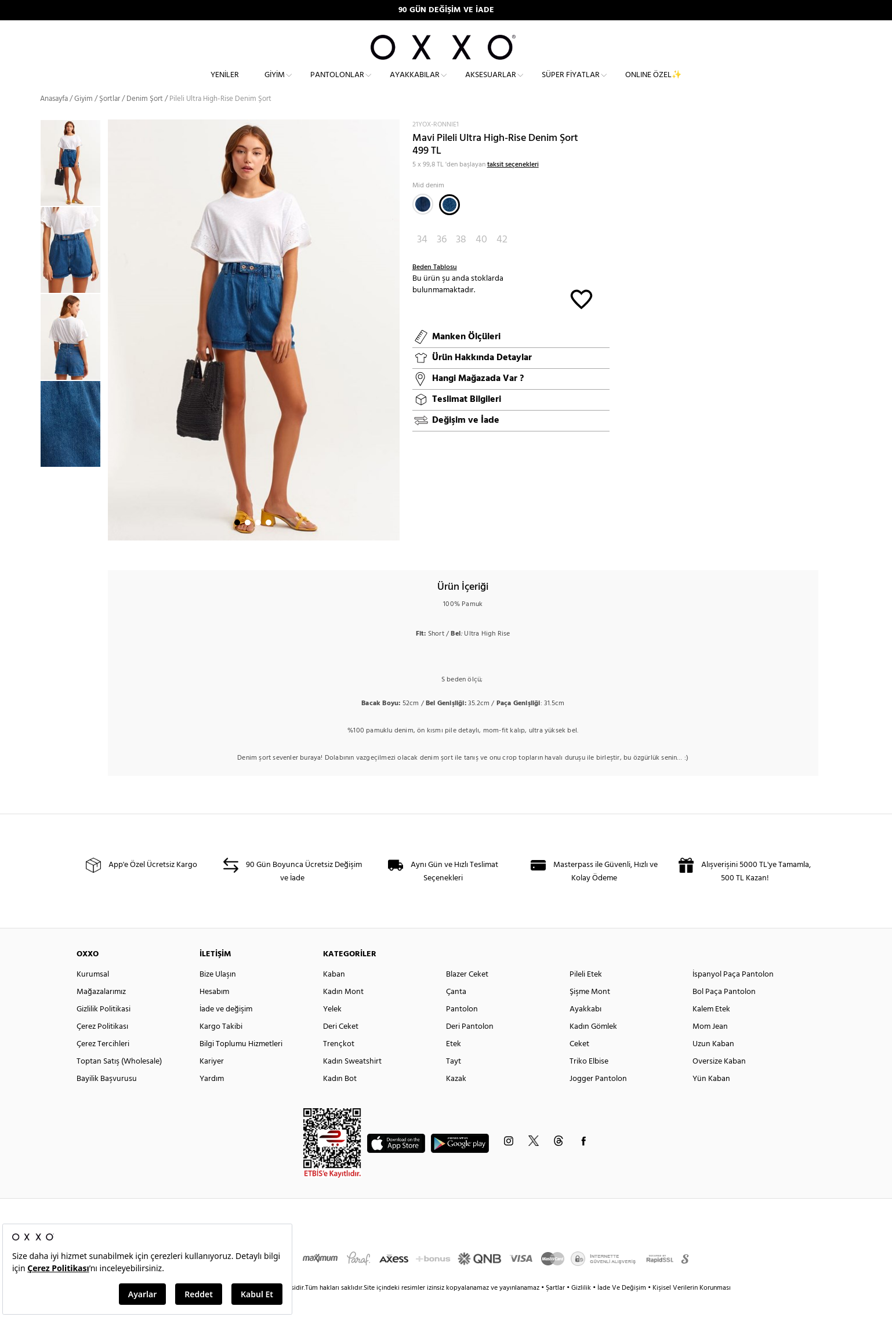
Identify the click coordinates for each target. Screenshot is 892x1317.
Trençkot (338, 1064)
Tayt (453, 1081)
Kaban (334, 994)
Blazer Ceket (467, 994)
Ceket (579, 1064)
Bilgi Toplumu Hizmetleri (241, 1064)
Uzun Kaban (713, 1064)
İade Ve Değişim (621, 1308)
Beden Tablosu (434, 287)
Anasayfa (54, 119)
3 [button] (258, 542)
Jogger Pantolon (598, 1098)
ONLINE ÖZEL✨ (653, 84)
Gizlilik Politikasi (103, 1029)
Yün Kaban (711, 1098)
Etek (453, 1064)
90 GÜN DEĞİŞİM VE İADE (446, 10)
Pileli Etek (586, 994)
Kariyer (212, 1081)
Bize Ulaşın (218, 994)
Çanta (456, 1011)
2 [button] (248, 542)
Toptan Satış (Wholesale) (119, 1081)
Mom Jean (710, 1046)
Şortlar (109, 119)
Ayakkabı (585, 1029)
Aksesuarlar (490, 84)
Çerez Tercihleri (103, 1064)
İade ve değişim (226, 1029)
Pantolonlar (337, 84)
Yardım (212, 1098)
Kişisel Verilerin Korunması (691, 1308)
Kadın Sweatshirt (352, 1081)
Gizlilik (582, 1308)
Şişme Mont (590, 1011)
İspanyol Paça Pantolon (733, 994)
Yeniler (225, 84)
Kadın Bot (340, 1098)
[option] (74, 182)
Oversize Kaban (719, 1081)
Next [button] (113, 349)
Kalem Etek (711, 1029)
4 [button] (268, 542)
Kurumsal (93, 994)
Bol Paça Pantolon (724, 1011)
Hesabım (214, 1011)
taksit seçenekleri (513, 184)
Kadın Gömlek (593, 1046)
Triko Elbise (589, 1081)
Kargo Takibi (221, 1046)
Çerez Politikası (102, 1046)
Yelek (332, 1029)
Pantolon (462, 1029)
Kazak (456, 1098)
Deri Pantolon (470, 1046)
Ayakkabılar (415, 84)
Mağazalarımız (101, 1011)
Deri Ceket (340, 1046)
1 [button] (237, 542)
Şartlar (556, 1308)
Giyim (274, 84)
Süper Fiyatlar (571, 84)
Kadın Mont (343, 1011)
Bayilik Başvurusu (107, 1098)
